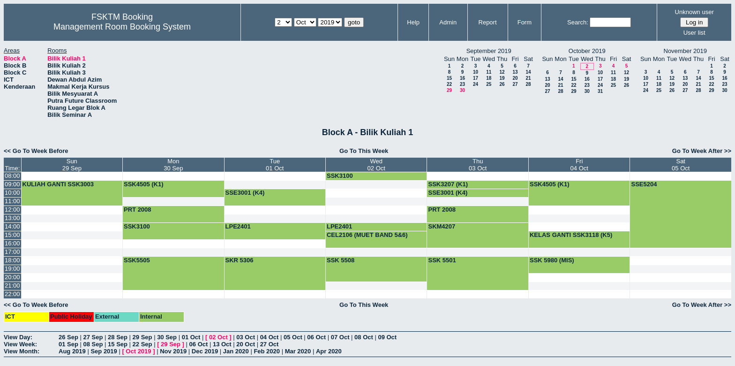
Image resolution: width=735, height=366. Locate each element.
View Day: (18, 337)
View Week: (20, 344)
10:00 (12, 192)
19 (501, 78)
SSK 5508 (340, 260)
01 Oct (191, 337)
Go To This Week (363, 150)
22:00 (12, 293)
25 (488, 84)
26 (501, 84)
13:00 (12, 217)
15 (449, 78)
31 (600, 91)
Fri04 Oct (579, 165)
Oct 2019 (138, 351)
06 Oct (316, 337)
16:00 (12, 243)
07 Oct (340, 337)
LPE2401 (238, 226)
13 (515, 72)
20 (515, 78)
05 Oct (293, 337)
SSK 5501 (442, 260)
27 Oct (269, 344)
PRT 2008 (137, 209)
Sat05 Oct (681, 165)
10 (475, 72)
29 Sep (142, 337)
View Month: (21, 351)
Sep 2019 (103, 351)
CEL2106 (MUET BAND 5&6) (367, 234)
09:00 (12, 184)
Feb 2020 (267, 351)
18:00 (12, 260)
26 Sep (68, 337)
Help (413, 22)
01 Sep (68, 344)
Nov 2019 (173, 351)
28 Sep (118, 337)
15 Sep (118, 344)
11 (488, 72)
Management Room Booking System (122, 26)
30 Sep (167, 337)
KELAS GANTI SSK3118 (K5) (571, 234)
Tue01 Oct (275, 165)
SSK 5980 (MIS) (552, 260)
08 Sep (93, 344)
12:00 (12, 209)
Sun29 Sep (72, 165)
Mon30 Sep (173, 165)
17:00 (12, 251)
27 (515, 84)
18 (488, 78)
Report (488, 22)
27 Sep (93, 337)
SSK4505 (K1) (144, 184)
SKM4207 (441, 226)
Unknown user (694, 11)
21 (528, 78)
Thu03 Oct (478, 165)
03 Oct (245, 337)
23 (462, 84)
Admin (448, 22)
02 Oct (218, 337)
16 (462, 78)
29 (449, 90)
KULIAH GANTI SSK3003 (58, 184)
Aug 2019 (72, 351)
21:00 (12, 285)
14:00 (12, 226)
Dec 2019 (205, 351)
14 (528, 72)
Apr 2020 (329, 351)
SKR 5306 (239, 260)
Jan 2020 (236, 351)
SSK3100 (340, 175)
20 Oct (245, 344)
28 (528, 84)
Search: (577, 22)
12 (501, 72)
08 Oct (363, 337)
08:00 (12, 175)
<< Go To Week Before (36, 150)
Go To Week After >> (701, 150)
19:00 (12, 268)
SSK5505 (137, 260)
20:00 (12, 277)
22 (449, 84)
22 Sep (142, 344)
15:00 (12, 234)
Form (525, 22)
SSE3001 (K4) (245, 192)
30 (462, 90)
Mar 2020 (298, 351)
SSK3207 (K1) (448, 184)
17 (475, 78)
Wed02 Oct (376, 165)
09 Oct (387, 337)
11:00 (12, 201)
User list (694, 32)
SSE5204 (644, 184)
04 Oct (269, 337)
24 (475, 84)
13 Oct (222, 344)
